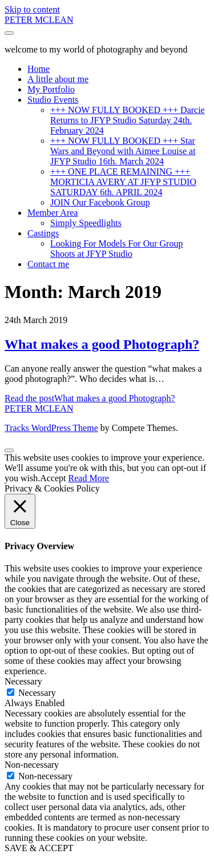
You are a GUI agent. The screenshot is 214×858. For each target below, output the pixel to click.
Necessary (37, 693)
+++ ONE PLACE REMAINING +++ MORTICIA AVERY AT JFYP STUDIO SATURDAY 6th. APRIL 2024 (123, 182)
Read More (89, 478)
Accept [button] (53, 478)
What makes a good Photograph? (102, 344)
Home (38, 69)
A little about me (57, 79)
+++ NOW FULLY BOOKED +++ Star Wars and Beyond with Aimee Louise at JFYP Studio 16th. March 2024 (123, 151)
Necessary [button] (23, 681)
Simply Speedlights (86, 223)
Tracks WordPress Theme (51, 428)
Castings (43, 233)
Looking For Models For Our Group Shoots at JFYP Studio (116, 249)
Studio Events (52, 99)
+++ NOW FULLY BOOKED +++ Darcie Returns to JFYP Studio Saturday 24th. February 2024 (127, 120)
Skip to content (32, 9)
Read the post (90, 398)
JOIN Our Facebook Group (100, 202)
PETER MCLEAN (39, 20)
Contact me (48, 264)
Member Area (52, 212)
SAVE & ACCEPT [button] (39, 848)
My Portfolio (51, 89)
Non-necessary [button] (32, 765)
